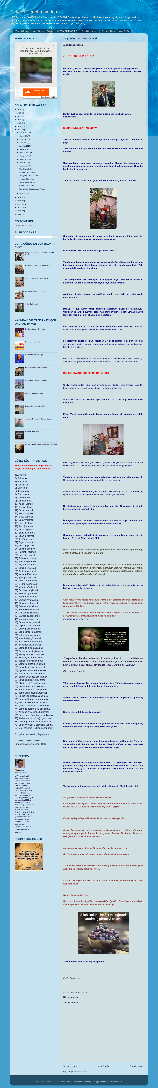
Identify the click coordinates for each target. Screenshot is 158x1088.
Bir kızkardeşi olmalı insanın (36, 368)
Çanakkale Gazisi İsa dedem (36, 380)
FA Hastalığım (108, 31)
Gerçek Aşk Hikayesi (27, 182)
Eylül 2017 (23, 143)
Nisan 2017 (24, 159)
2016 (19, 197)
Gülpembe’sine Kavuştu (34, 355)
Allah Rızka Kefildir (26, 169)
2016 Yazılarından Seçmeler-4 (36, 278)
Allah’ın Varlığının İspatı (34, 393)
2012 (19, 211)
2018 (19, 126)
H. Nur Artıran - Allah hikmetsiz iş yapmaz (41, 445)
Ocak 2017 (23, 193)
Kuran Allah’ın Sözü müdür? (35, 406)
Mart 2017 (23, 163)
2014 (19, 204)
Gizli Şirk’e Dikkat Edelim (28, 176)
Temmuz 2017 (25, 149)
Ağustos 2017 (24, 146)
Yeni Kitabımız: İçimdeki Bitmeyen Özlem (33, 31)
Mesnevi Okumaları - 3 (27, 186)
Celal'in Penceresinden (33, 11)
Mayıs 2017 (24, 156)
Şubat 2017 (24, 166)
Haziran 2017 (24, 153)
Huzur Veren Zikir (31, 432)
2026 (19, 110)
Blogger (96, 1082)
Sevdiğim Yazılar (89, 31)
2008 (19, 214)
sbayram (70, 1082)
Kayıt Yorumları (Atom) (78, 1071)
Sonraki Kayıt (70, 1066)
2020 (19, 120)
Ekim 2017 (23, 139)
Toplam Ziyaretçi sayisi (23, 225)
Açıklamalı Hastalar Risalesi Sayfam (39, 419)
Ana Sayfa (124, 31)
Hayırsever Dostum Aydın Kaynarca (38, 265)
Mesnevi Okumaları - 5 (27, 172)
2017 (19, 130)
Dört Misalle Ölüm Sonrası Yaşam (32, 189)
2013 (19, 207)
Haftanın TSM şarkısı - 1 (34, 291)
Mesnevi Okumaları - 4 (27, 179)
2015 (19, 201)
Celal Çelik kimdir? (32, 304)
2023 (19, 113)
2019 (19, 123)
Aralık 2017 (24, 133)
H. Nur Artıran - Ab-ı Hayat (35, 329)
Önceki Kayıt (136, 1066)
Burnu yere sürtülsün (33, 342)
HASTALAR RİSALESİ (67, 31)
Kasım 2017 (24, 136)
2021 (19, 116)
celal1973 (21, 770)
